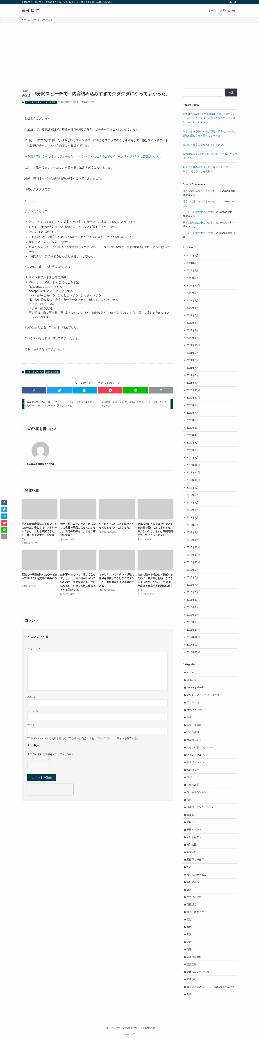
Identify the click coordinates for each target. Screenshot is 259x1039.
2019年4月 (193, 517)
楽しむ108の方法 (196, 874)
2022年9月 (193, 292)
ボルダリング (194, 739)
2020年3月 (193, 442)
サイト (31, 724)
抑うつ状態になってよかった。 (200, 190)
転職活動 (192, 979)
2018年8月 (193, 577)
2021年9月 (193, 352)
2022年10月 (193, 285)
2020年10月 (193, 397)
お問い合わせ (148, 1027)
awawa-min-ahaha (40, 464)
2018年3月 (193, 614)
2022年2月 (193, 330)
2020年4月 (193, 435)
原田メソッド (194, 829)
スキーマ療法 (194, 724)
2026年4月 (193, 255)
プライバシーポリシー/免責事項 (120, 1027)
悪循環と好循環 (195, 859)
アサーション (194, 702)
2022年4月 (193, 322)
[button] (34, 390)
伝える (190, 814)
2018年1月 (193, 629)
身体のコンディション (199, 971)
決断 (189, 889)
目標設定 (192, 904)
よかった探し (50, 102)
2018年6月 (193, 592)
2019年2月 (193, 532)
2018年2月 (193, 622)
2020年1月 (193, 457)
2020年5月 (193, 427)
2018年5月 (193, 599)
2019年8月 (193, 495)
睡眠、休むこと (195, 912)
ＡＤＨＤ (192, 672)
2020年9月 (193, 405)
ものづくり (193, 769)
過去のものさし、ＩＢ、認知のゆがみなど (210, 986)
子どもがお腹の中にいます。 (199, 211)
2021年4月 (193, 382)
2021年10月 (193, 345)
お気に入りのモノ (197, 709)
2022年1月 (193, 337)
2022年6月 (193, 307)
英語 (189, 949)
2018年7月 (193, 584)
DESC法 (191, 679)
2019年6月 (193, 509)
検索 (231, 92)
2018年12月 (193, 547)
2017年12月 (193, 637)
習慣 (189, 926)
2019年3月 (193, 525)
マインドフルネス (34, 102)
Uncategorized (195, 687)
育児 (189, 934)
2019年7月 (193, 502)
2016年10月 (193, 652)
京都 (189, 799)
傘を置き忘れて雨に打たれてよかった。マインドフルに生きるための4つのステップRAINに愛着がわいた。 (93, 156)
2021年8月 (193, 360)
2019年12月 (193, 465)
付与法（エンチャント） (200, 807)
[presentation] (50, 789)
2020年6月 (193, 420)
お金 (189, 717)
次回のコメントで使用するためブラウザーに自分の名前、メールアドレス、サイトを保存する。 (85, 738)
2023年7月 (193, 270)
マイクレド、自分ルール (200, 747)
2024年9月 (193, 263)
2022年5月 (193, 315)
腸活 (189, 941)
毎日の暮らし (194, 881)
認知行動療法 (194, 956)
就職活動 (192, 852)
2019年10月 (193, 480)
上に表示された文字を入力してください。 (51, 754)
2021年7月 (193, 367)
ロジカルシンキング (198, 792)
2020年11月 (193, 390)
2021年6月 (193, 375)
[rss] (230, 2)
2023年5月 (193, 278)
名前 (31, 696)
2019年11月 (193, 472)
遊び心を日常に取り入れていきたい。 (204, 144)
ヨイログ (31, 10)
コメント (34, 649)
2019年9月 (193, 487)
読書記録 (192, 964)
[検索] (235, 2)
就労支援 (192, 844)
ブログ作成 (193, 732)
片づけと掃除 (194, 896)
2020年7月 (193, 412)
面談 (189, 994)
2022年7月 (193, 300)
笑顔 (189, 919)
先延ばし (192, 822)
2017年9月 (193, 644)
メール (32, 710)
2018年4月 (193, 607)
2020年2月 (193, 450)
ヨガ (189, 777)
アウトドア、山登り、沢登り (203, 694)
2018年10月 (193, 562)
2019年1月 (193, 539)
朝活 (189, 867)
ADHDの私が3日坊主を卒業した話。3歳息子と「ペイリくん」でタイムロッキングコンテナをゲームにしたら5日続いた (209, 118)
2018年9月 (193, 569)
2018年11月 (193, 554)
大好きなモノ (194, 837)
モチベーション (195, 762)
